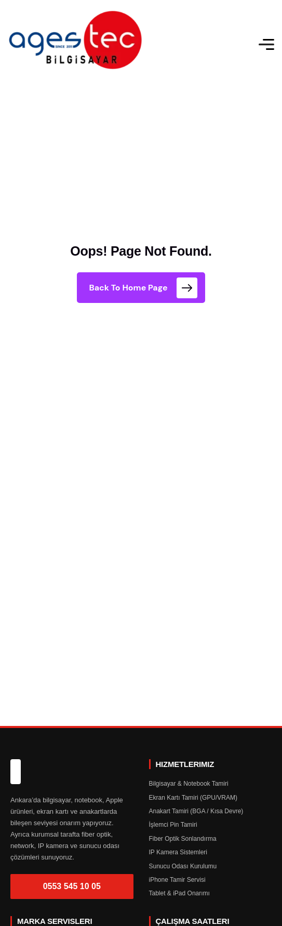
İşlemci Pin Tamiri (173, 824)
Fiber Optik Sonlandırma (183, 838)
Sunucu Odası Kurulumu (183, 866)
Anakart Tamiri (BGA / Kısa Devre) (196, 811)
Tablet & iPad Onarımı (179, 893)
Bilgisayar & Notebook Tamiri (189, 783)
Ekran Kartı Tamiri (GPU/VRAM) (193, 797)
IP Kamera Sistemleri (178, 852)
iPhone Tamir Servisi (177, 879)
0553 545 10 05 (72, 886)
